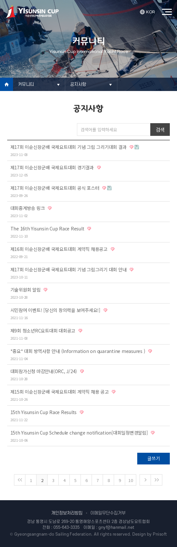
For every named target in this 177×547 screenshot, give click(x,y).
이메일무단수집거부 (107, 513)
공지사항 (78, 84)
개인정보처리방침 (66, 513)
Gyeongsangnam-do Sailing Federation (53, 534)
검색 (160, 129)
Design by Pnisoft (149, 534)
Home (6, 84)
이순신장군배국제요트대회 (32, 12)
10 (130, 480)
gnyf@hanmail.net (116, 527)
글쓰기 (153, 458)
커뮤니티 (26, 84)
